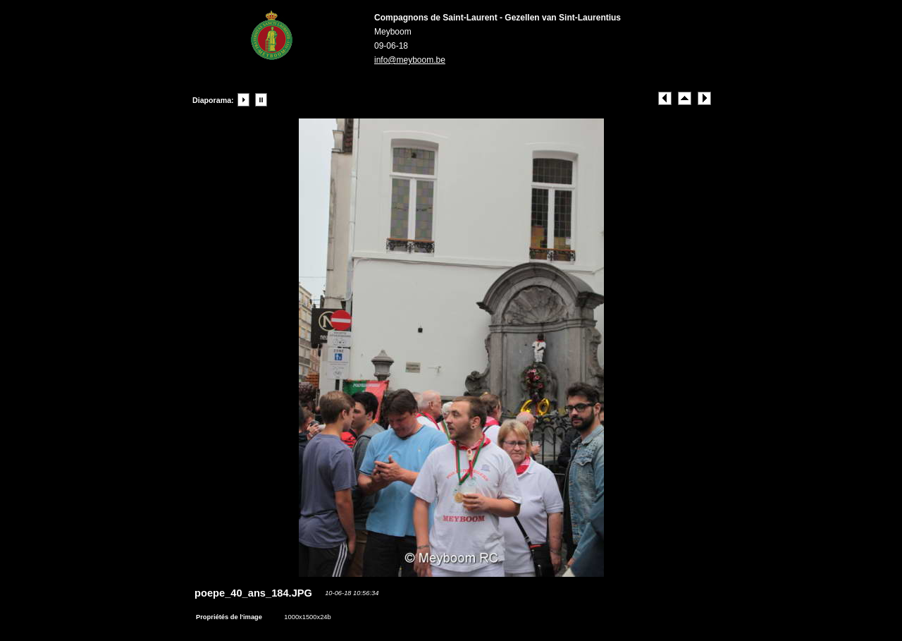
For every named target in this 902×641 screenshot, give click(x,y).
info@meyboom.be (409, 60)
